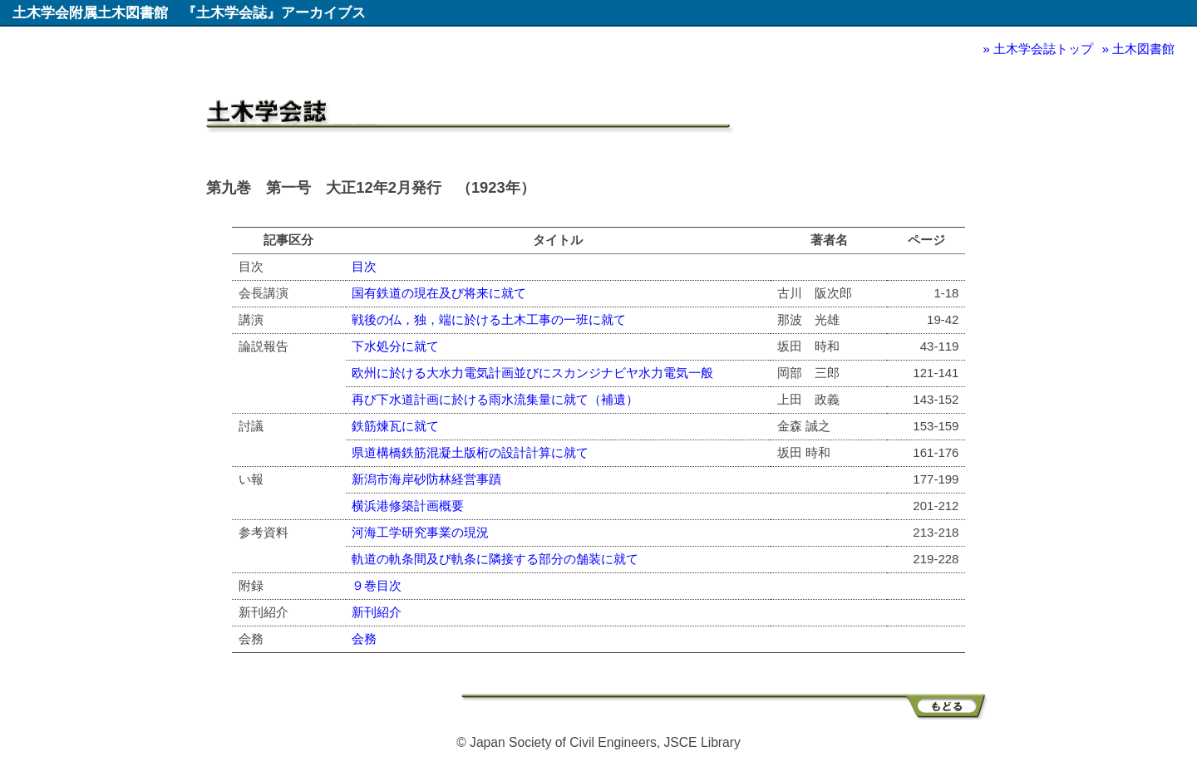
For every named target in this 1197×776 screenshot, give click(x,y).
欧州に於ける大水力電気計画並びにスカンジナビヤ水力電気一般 (532, 373)
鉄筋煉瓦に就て (395, 426)
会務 (364, 638)
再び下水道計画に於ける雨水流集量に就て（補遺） (495, 399)
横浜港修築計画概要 (408, 506)
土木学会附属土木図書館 (90, 12)
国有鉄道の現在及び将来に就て (439, 293)
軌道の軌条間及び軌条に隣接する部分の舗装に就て (495, 559)
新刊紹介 (376, 612)
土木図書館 (1143, 49)
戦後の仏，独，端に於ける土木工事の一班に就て (489, 319)
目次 (364, 266)
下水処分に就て (395, 346)
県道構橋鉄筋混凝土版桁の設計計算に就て (470, 452)
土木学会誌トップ (1043, 49)
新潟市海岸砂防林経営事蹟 (426, 479)
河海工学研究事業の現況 (420, 532)
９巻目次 (376, 585)
